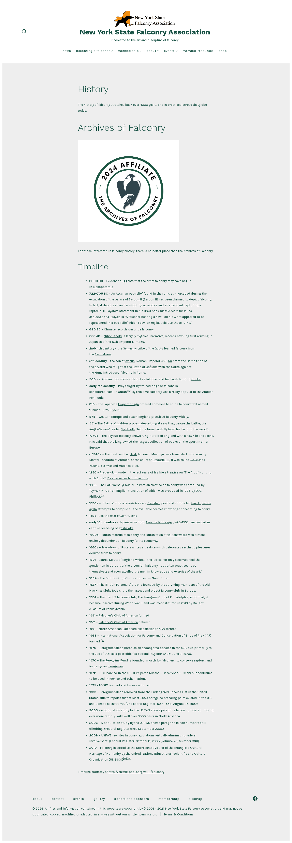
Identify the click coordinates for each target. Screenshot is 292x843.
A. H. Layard (108, 311)
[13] (102, 495)
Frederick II (160, 460)
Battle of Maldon (115, 423)
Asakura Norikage (159, 522)
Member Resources (198, 51)
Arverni (100, 367)
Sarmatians (103, 354)
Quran (122, 392)
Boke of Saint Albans (123, 516)
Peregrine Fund (116, 660)
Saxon (133, 417)
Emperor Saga (128, 404)
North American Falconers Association (127, 629)
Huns (98, 372)
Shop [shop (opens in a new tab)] (223, 51)
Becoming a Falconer (94, 51)
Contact (58, 799)
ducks (196, 379)
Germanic (130, 348)
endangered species (156, 648)
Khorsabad (182, 293)
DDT (107, 654)
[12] (129, 390)
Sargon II (135, 299)
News (67, 51)
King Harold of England (159, 436)
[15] (125, 758)
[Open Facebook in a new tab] (255, 798)
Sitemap (195, 799)
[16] (129, 758)
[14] (102, 640)
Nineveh (97, 317)
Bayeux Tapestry (119, 436)
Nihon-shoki (113, 336)
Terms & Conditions (178, 814)
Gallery (99, 799)
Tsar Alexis (109, 547)
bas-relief (136, 293)
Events (170, 51)
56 (170, 361)
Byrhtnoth (128, 429)
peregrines (115, 666)
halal (110, 392)
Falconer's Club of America (118, 615)
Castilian (153, 503)
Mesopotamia (103, 287)
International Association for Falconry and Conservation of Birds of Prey (152, 635)
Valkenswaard (177, 535)
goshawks (126, 528)
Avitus (130, 361)
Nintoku (138, 342)
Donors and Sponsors (131, 799)
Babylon (115, 317)
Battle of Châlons (145, 367)
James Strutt (108, 560)
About (153, 51)
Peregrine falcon (111, 648)
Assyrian (122, 293)
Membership (130, 51)
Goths (159, 348)
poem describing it (146, 423)
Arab (133, 454)
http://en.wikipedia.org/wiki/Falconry (136, 772)
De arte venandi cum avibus (127, 478)
